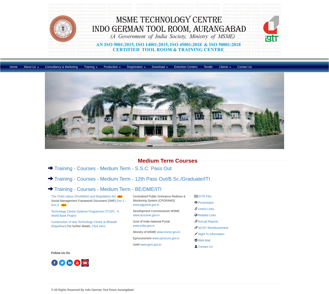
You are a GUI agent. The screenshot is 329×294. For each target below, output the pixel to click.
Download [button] (160, 67)
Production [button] (112, 67)
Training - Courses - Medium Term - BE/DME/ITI (108, 189)
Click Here (99, 226)
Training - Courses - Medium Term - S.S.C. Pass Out (113, 168)
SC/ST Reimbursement (213, 227)
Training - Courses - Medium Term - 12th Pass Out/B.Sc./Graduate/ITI (132, 179)
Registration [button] (136, 67)
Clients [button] (225, 67)
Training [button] (90, 67)
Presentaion (206, 202)
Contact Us (244, 67)
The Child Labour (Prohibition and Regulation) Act (83, 196)
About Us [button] (31, 67)
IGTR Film (205, 196)
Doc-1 (120, 200)
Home (15, 67)
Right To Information (211, 234)
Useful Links (206, 209)
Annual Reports (208, 221)
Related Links (207, 215)
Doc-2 (55, 205)
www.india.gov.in (144, 225)
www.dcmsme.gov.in (146, 215)
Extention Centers (185, 67)
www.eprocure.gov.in (165, 238)
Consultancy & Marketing (61, 67)
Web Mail (204, 240)
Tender (208, 67)
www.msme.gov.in (168, 232)
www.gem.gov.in (150, 244)
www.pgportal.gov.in (146, 204)
